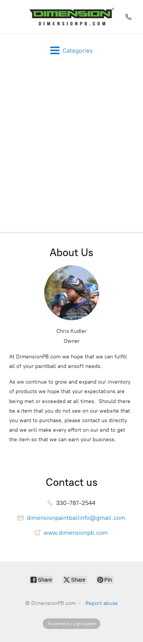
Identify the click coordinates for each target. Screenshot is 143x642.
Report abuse (101, 603)
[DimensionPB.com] (71, 16)
